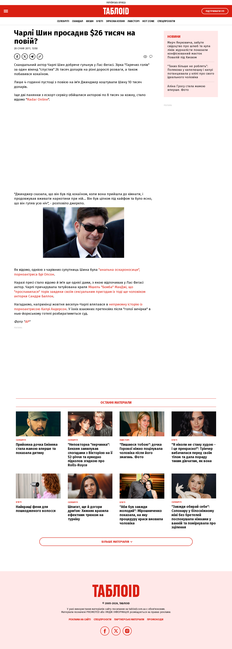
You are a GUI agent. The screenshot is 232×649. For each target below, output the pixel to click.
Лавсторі (133, 21)
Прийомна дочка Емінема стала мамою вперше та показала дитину (37, 448)
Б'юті (99, 21)
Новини (173, 37)
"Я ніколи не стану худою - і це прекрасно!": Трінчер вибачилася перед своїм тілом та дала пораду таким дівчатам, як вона (194, 452)
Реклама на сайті (80, 619)
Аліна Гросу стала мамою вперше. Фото (186, 88)
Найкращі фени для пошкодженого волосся (36, 509)
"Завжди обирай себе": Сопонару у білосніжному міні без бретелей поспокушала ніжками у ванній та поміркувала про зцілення (194, 517)
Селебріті (63, 21)
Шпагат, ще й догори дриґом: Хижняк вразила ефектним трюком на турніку (88, 513)
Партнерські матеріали (129, 619)
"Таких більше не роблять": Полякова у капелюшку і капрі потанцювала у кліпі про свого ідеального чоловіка (190, 71)
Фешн (89, 21)
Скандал (77, 21)
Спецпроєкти (166, 21)
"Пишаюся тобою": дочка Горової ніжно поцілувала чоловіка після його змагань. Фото (141, 450)
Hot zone (148, 21)
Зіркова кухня (115, 21)
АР (27, 322)
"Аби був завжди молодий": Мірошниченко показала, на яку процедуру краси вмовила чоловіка (141, 515)
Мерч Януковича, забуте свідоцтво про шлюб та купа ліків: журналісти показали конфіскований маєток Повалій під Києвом (188, 50)
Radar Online (37, 99)
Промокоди (155, 619)
